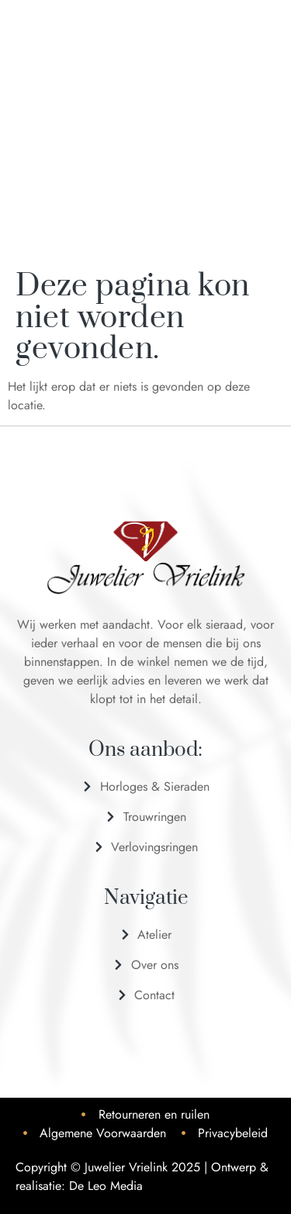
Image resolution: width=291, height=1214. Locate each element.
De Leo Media (106, 1186)
